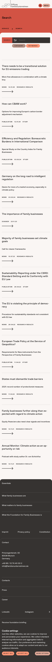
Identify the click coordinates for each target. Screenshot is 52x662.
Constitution (44, 532)
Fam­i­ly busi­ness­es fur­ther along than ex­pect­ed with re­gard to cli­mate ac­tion (24, 412)
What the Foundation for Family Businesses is (22, 515)
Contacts (6, 580)
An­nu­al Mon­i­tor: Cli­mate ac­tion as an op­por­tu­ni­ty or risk (24, 447)
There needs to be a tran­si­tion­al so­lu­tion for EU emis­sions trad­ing (24, 68)
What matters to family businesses (17, 505)
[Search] (40, 5)
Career (5, 599)
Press (4, 590)
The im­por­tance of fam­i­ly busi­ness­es (22, 214)
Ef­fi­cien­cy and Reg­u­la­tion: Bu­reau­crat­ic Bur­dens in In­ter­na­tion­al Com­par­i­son (24, 140)
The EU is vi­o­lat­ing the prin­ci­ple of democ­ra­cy (25, 305)
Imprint (5, 532)
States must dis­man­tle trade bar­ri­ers (22, 379)
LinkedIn (6, 612)
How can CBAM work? (14, 104)
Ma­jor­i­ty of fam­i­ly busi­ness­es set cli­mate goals (24, 240)
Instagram (29, 612)
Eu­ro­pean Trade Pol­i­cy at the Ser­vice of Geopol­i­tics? (24, 343)
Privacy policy (24, 532)
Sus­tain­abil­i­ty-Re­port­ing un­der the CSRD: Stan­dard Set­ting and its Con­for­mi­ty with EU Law (25, 276)
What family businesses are (14, 496)
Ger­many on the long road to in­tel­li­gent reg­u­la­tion (24, 178)
